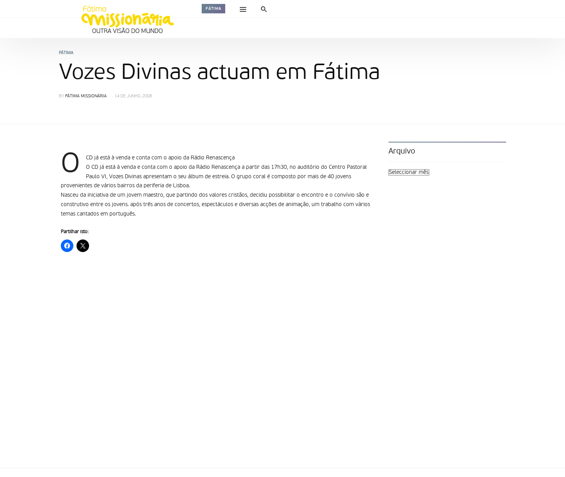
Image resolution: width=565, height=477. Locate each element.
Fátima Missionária (86, 96)
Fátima (213, 9)
